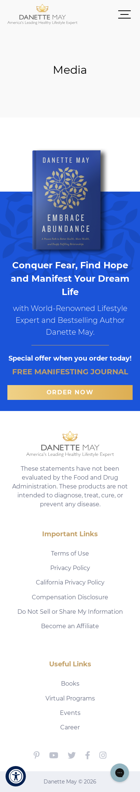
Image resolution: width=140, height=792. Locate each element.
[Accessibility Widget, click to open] (16, 776)
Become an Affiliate (70, 626)
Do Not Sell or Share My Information (70, 611)
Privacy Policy (70, 567)
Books (70, 683)
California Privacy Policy (70, 582)
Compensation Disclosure (70, 597)
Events (70, 712)
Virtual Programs (70, 698)
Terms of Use (70, 553)
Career (70, 727)
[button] (105, 14)
